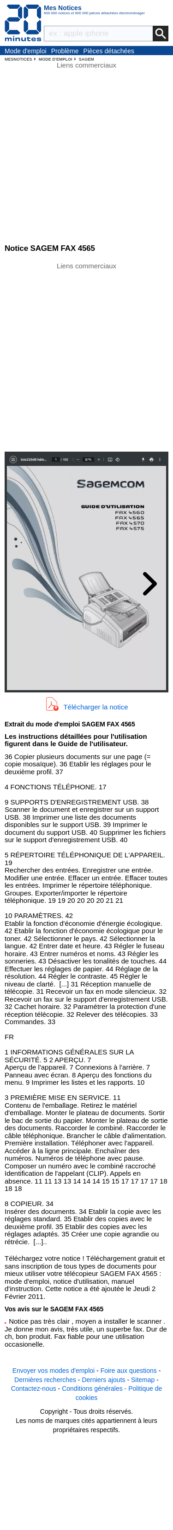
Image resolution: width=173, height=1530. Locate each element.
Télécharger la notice (95, 706)
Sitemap (143, 1379)
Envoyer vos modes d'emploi (53, 1370)
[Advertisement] (86, 356)
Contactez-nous (33, 1388)
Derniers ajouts (103, 1379)
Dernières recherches (45, 1379)
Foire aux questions (129, 1370)
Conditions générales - (95, 1388)
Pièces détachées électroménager (109, 51)
